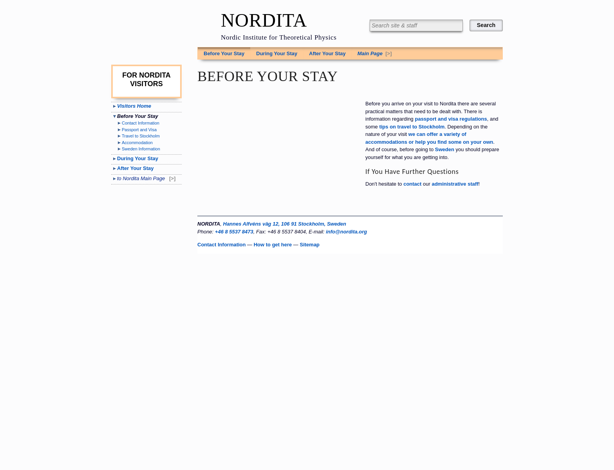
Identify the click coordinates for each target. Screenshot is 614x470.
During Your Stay (276, 53)
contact (412, 184)
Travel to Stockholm (141, 136)
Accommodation (137, 142)
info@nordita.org (346, 232)
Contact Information (140, 123)
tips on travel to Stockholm (411, 127)
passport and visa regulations (451, 119)
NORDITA (264, 20)
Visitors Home (134, 106)
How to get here (273, 245)
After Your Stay (327, 53)
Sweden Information (141, 148)
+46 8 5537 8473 (234, 232)
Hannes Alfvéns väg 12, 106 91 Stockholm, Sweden (285, 224)
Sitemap (310, 245)
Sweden (444, 149)
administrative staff (455, 184)
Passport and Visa (139, 129)
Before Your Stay (224, 53)
